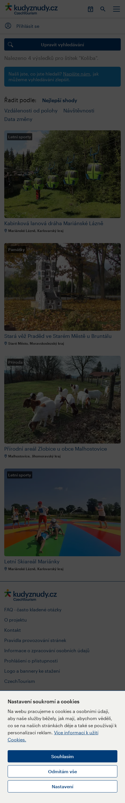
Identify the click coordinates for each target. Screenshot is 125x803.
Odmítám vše (62, 771)
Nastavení (62, 786)
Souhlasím (62, 756)
